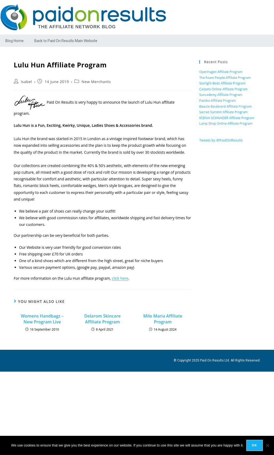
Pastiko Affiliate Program (217, 100)
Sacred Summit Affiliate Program (223, 112)
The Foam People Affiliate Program (225, 77)
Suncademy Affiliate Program (220, 94)
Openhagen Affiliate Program (221, 72)
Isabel (26, 81)
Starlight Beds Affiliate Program (222, 83)
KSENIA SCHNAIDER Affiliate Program (226, 118)
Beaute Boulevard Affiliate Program (225, 106)
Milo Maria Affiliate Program (162, 319)
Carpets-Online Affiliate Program (223, 89)
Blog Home (14, 41)
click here (120, 278)
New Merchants (96, 81)
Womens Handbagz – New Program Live (42, 319)
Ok (254, 445)
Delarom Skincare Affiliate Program (102, 319)
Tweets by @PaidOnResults (221, 140)
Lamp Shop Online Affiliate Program (225, 123)
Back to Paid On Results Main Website (65, 41)
